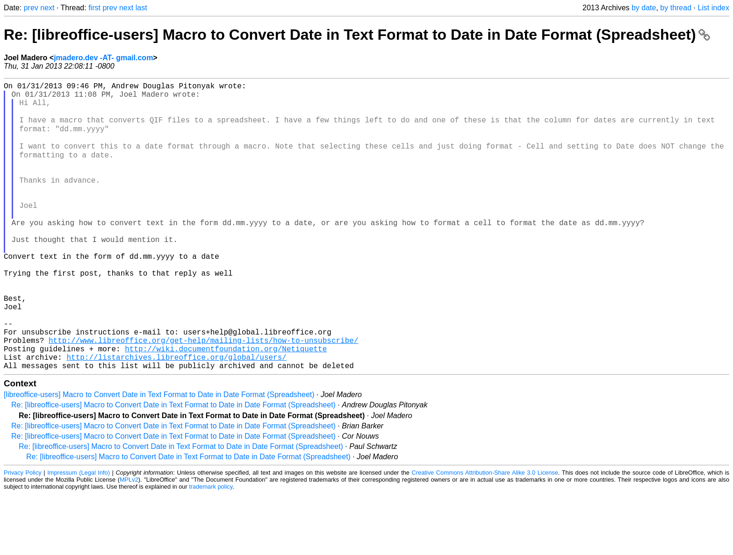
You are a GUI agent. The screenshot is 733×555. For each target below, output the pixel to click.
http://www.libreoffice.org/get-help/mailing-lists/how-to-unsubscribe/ (203, 396)
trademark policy (210, 547)
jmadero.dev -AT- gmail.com (103, 58)
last (141, 8)
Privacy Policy (23, 533)
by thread (675, 8)
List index (713, 8)
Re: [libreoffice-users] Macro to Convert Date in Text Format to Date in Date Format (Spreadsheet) (357, 34)
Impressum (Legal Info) (78, 533)
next (47, 8)
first (94, 8)
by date (644, 8)
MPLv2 (129, 540)
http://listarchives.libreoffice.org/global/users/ (176, 416)
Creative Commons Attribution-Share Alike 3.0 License (485, 533)
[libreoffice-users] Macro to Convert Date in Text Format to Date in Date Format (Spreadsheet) (159, 456)
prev (31, 8)
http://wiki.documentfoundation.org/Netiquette (226, 406)
